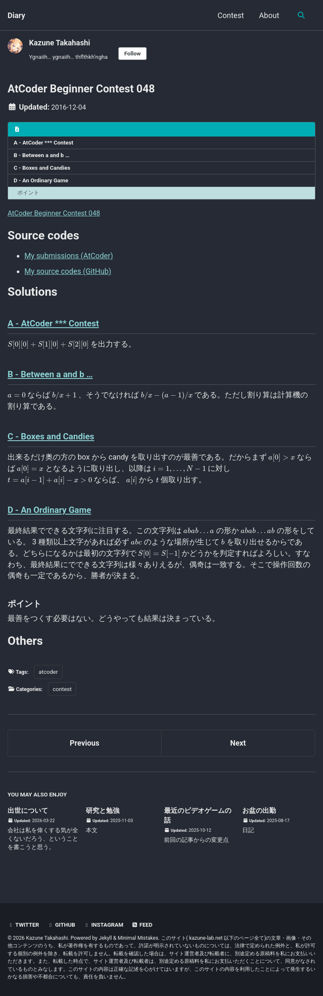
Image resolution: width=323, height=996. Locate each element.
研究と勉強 (105, 817)
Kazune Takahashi (60, 42)
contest (65, 694)
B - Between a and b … (42, 158)
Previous (85, 749)
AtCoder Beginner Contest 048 (58, 216)
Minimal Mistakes (138, 938)
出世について (30, 817)
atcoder (49, 678)
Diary (16, 15)
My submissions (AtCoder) (69, 259)
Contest (230, 15)
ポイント (29, 196)
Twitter (24, 925)
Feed (145, 925)
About (268, 15)
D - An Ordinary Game (41, 183)
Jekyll (105, 938)
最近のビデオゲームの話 (198, 822)
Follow (133, 53)
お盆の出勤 (261, 817)
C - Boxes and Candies (42, 171)
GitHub (62, 925)
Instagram (105, 925)
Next (238, 749)
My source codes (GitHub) (68, 274)
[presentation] (48, 348)
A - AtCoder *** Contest (44, 145)
